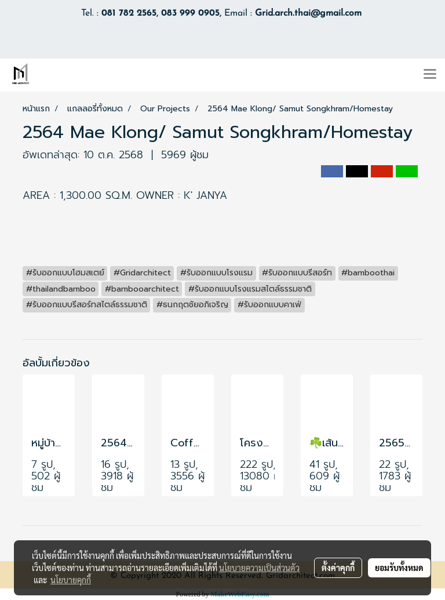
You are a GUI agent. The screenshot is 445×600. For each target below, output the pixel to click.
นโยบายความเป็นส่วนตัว (259, 567)
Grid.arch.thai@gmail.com (308, 13)
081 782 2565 (128, 13)
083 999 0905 (190, 13)
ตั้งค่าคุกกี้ (338, 567)
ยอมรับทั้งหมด (399, 567)
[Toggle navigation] (430, 75)
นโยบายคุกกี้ (70, 579)
